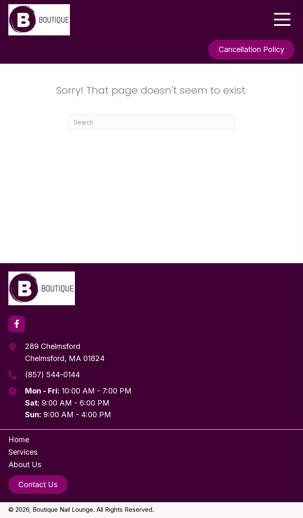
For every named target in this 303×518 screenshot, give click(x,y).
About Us (24, 464)
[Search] (151, 122)
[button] (282, 19)
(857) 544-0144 (52, 374)
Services (22, 452)
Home (18, 439)
